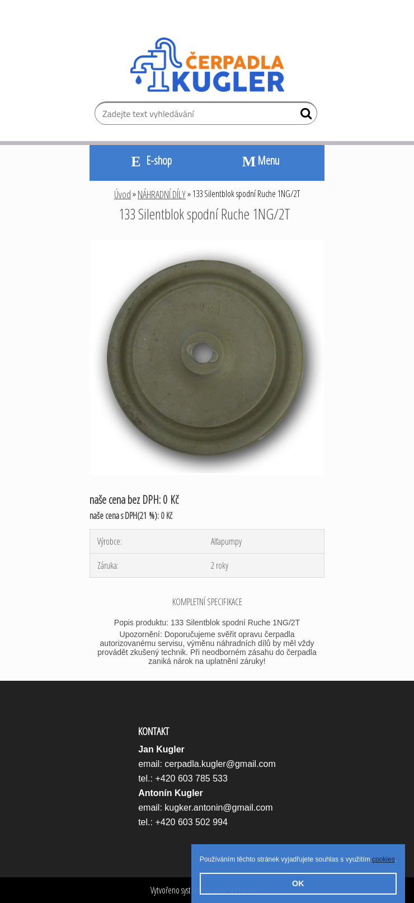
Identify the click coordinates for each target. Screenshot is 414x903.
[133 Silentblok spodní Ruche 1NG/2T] (207, 244)
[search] (304, 116)
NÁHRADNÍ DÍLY (162, 194)
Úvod (122, 194)
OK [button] (298, 883)
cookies (383, 859)
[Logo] (207, 65)
